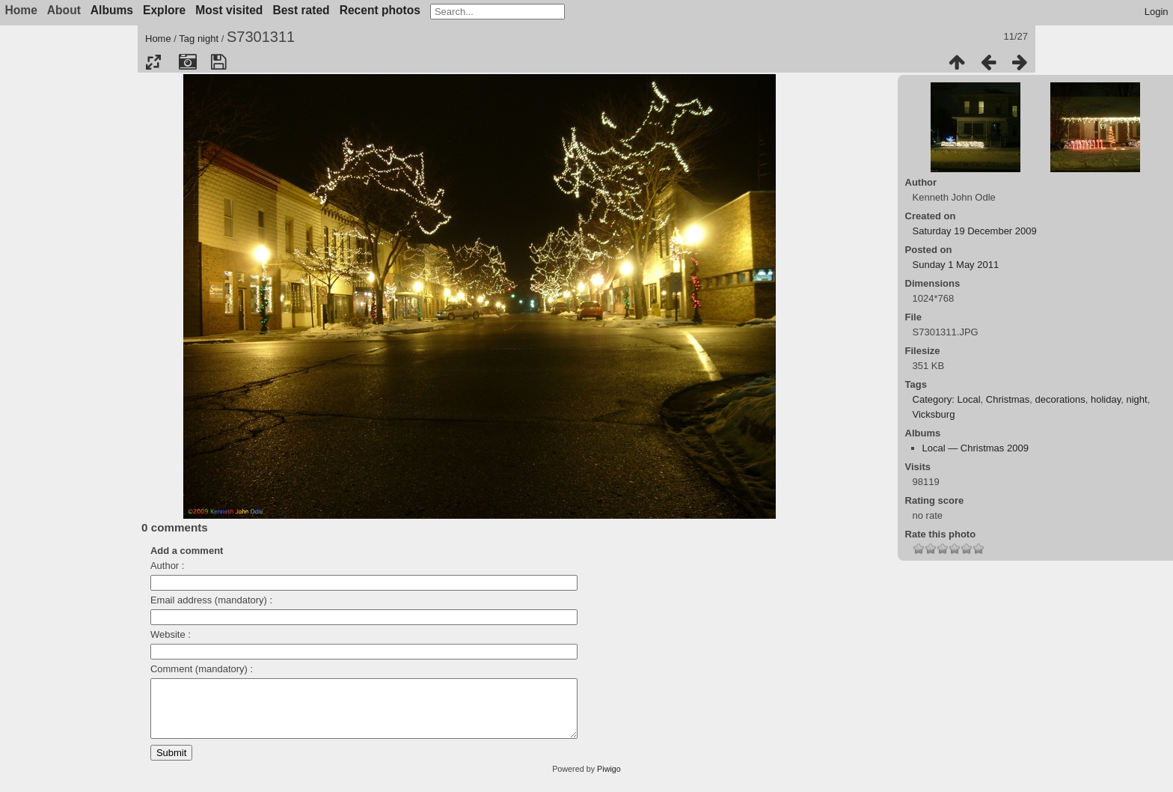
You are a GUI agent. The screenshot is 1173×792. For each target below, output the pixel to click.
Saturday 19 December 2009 (975, 231)
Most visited (229, 10)
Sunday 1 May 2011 (956, 264)
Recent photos (380, 10)
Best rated (300, 10)
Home (158, 38)
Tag (187, 38)
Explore (164, 10)
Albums (112, 10)
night (207, 38)
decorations (1060, 399)
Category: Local (947, 399)
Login (1157, 11)
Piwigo (609, 780)
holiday (1106, 399)
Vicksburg (934, 414)
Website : (170, 634)
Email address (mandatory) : (211, 600)
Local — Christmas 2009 (975, 448)
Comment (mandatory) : (201, 668)
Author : (167, 565)
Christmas (1008, 399)
